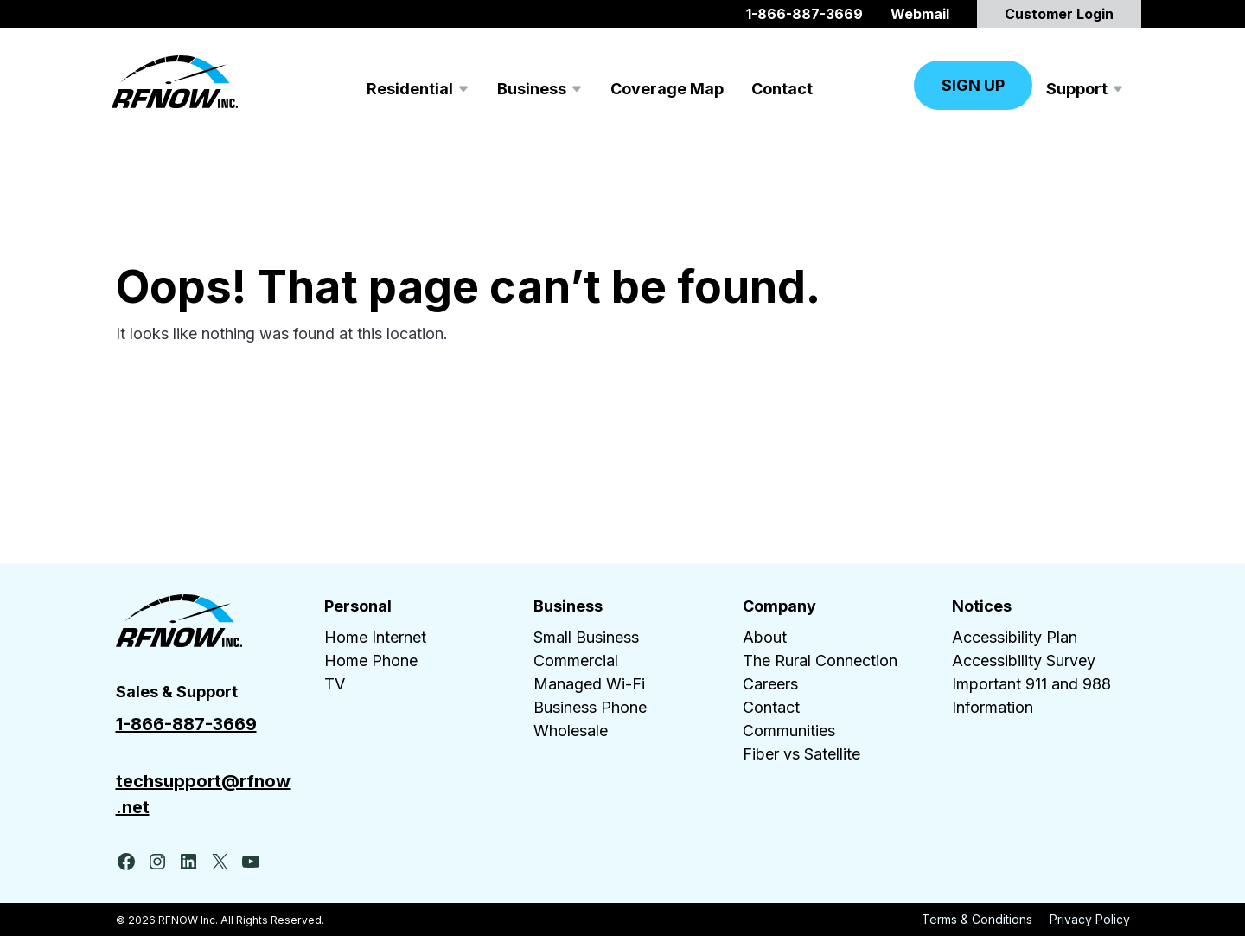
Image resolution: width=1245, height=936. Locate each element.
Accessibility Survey (1023, 660)
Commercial (575, 660)
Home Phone (371, 660)
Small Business (586, 637)
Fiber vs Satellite (801, 754)
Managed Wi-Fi (589, 684)
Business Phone (590, 707)
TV (334, 684)
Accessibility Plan (1014, 637)
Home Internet (375, 637)
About (765, 637)
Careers (770, 684)
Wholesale (570, 730)
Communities (789, 730)
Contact (771, 707)
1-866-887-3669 (186, 724)
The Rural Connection (820, 660)
